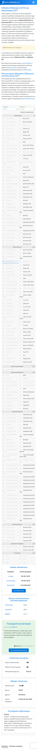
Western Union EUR (11, 550)
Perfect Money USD (11, 382)
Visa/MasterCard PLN (12, 508)
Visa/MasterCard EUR (12, 465)
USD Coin (8, 313)
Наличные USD (10, 234)
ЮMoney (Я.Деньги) (11, 177)
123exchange (10, 581)
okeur (7, 562)
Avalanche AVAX (10, 362)
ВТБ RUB (8, 215)
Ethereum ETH (12, 67)
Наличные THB (10, 540)
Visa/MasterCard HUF (12, 498)
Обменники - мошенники (15, 746)
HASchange (9, 605)
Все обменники (18, 590)
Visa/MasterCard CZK (12, 512)
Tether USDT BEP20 (11, 152)
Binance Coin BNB (11, 328)
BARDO (7, 614)
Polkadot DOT (10, 358)
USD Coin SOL (10, 322)
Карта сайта (5, 746)
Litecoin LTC (9, 128)
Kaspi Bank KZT (10, 218)
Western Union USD (11, 546)
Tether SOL (9, 310)
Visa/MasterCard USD (12, 222)
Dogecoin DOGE (10, 138)
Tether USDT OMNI (11, 338)
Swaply (10, 576)
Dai (7, 355)
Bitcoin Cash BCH (10, 121)
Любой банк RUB (11, 193)
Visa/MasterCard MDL (12, 495)
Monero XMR (9, 135)
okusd (7, 559)
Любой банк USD (11, 190)
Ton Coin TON (10, 170)
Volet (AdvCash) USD (11, 183)
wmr (7, 555)
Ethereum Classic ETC (12, 342)
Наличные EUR (10, 240)
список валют (26, 63)
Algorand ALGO (10, 348)
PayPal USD (9, 180)
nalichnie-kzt (27, 70)
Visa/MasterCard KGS (12, 515)
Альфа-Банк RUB (10, 207)
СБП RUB (8, 200)
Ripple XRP (9, 132)
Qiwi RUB (8, 378)
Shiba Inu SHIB (10, 332)
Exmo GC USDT (10, 369)
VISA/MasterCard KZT (12, 483)
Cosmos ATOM (10, 335)
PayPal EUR (9, 405)
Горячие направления (27, 112)
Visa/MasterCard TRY (12, 502)
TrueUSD (8, 325)
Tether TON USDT (11, 155)
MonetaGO (10, 585)
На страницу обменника (18, 650)
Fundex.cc (13, 627)
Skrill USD (8, 408)
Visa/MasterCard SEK (12, 505)
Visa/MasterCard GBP (12, 476)
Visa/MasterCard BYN (12, 486)
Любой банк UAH (11, 197)
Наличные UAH (10, 244)
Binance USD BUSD (11, 345)
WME (7, 375)
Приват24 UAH (10, 443)
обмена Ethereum (28, 98)
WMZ (7, 173)
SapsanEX (8, 609)
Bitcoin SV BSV (10, 253)
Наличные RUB (10, 237)
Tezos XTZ (9, 352)
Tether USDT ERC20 (11, 145)
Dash (7, 142)
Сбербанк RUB (10, 203)
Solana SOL (9, 167)
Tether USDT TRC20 (11, 148)
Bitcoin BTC (9, 118)
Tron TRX (8, 158)
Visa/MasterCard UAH (12, 230)
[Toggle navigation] (33, 2)
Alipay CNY (9, 187)
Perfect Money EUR (11, 385)
